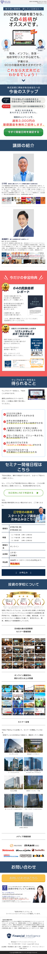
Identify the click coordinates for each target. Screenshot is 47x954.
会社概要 (3, 947)
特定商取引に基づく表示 (14, 947)
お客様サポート (26, 947)
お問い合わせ (23, 948)
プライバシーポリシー (38, 947)
